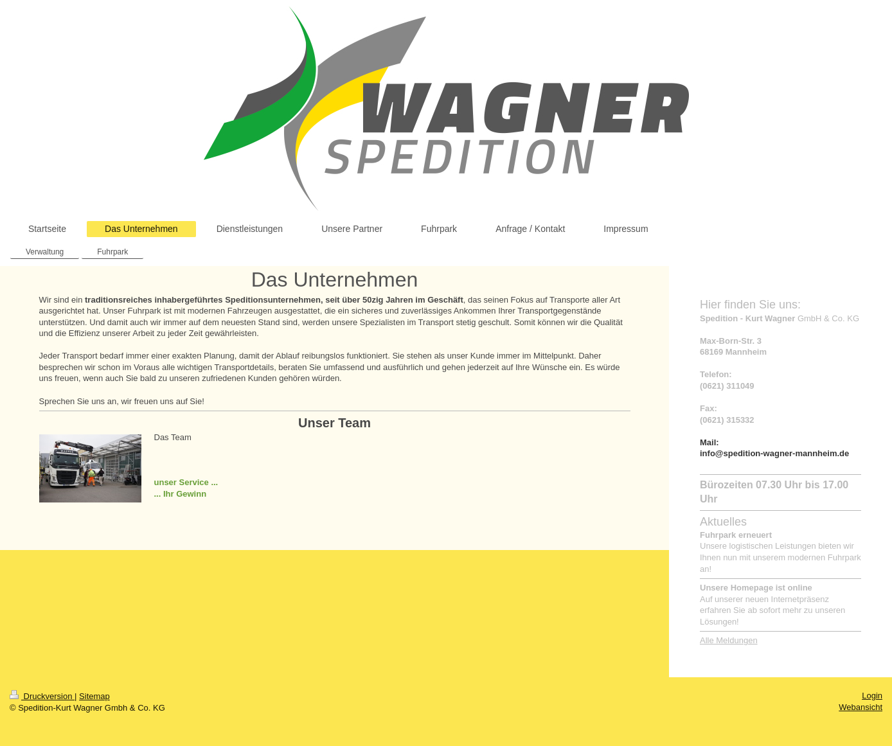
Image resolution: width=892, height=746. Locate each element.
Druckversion (42, 696)
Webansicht (860, 707)
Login (872, 695)
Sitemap (94, 696)
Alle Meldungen (729, 640)
